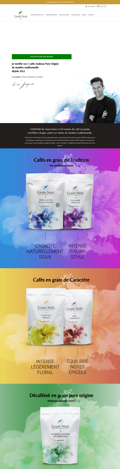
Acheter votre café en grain (41, 57)
